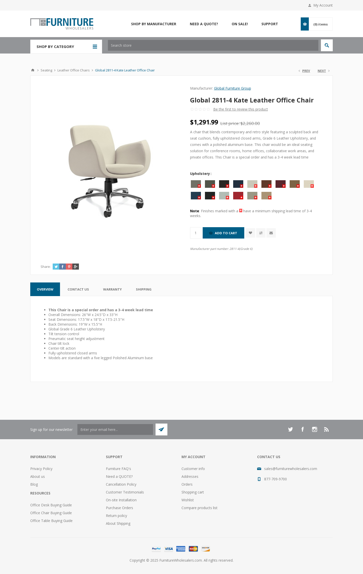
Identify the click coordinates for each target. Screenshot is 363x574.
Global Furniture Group (232, 88)
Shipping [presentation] (144, 289)
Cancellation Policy (121, 484)
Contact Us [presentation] (78, 289)
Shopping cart (193, 492)
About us (37, 476)
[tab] (45, 289)
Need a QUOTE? (119, 476)
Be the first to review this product (240, 109)
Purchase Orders (119, 507)
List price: (229, 123)
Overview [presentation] (45, 289)
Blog (34, 484)
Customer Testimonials (125, 492)
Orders (187, 484)
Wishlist (188, 500)
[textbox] (213, 45)
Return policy (116, 515)
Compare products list (200, 507)
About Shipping (118, 523)
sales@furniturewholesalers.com (290, 468)
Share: (46, 266)
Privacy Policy (41, 468)
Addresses (190, 476)
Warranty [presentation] (112, 289)
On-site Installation (121, 500)
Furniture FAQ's (118, 468)
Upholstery (200, 173)
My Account (323, 5)
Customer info (193, 468)
